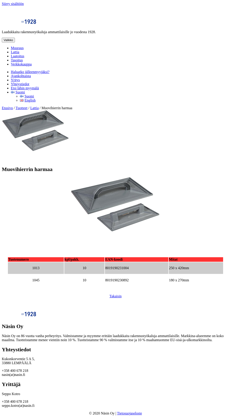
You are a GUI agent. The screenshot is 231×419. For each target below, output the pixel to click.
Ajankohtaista (21, 76)
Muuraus (17, 48)
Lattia (15, 52)
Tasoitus (17, 60)
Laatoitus (17, 56)
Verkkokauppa (21, 64)
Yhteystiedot (20, 84)
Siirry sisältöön (13, 4)
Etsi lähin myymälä (25, 88)
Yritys (15, 80)
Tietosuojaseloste (129, 413)
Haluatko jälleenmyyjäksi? (30, 72)
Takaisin (115, 296)
